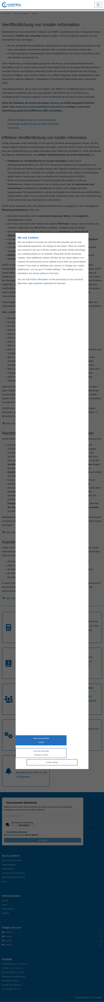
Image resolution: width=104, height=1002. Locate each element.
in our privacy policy (36, 273)
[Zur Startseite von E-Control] (11, 4)
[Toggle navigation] (98, 4)
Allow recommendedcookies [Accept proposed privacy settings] (41, 740)
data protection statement (40, 283)
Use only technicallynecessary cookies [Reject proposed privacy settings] (41, 753)
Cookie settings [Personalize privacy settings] (52, 762)
